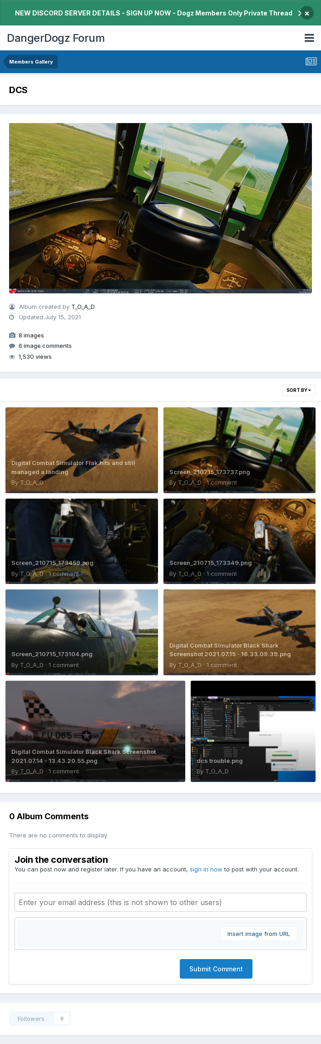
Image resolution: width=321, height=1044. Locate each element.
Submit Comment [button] (216, 969)
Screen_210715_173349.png (210, 562)
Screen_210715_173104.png (52, 654)
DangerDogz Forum (55, 38)
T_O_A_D (83, 306)
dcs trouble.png (220, 760)
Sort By (298, 390)
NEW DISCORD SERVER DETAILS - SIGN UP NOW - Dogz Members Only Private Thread (153, 13)
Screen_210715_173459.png (52, 562)
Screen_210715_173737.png (209, 471)
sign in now (206, 869)
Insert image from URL (258, 933)
